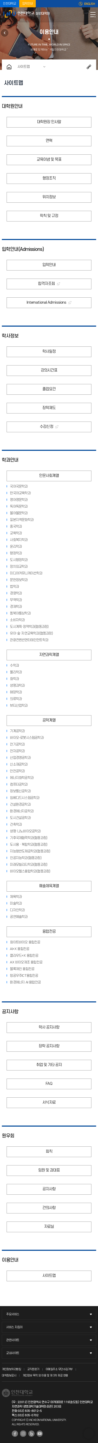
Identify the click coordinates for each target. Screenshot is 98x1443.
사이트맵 (23, 67)
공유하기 (89, 67)
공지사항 (10, 1012)
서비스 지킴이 (14, 1327)
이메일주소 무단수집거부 (59, 1369)
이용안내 (10, 1260)
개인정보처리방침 (11, 1369)
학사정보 (10, 336)
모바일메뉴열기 (93, 14)
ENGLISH (89, 4)
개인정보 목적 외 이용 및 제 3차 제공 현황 (45, 1375)
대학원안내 (12, 106)
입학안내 (27, 3)
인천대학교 (9, 3)
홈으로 (9, 67)
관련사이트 (12, 1340)
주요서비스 (12, 1314)
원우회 (4, 33)
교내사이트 (12, 1353)
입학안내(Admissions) (23, 249)
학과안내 (10, 460)
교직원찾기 (33, 1369)
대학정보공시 (9, 1375)
